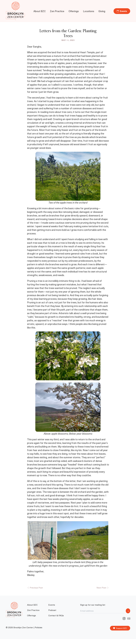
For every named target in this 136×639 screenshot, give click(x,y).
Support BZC (120, 628)
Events (122, 11)
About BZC (39, 11)
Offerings (74, 11)
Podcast (52, 610)
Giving (101, 11)
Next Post (103, 587)
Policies (38, 627)
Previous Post (35, 587)
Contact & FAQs (56, 615)
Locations (88, 11)
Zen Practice (57, 11)
